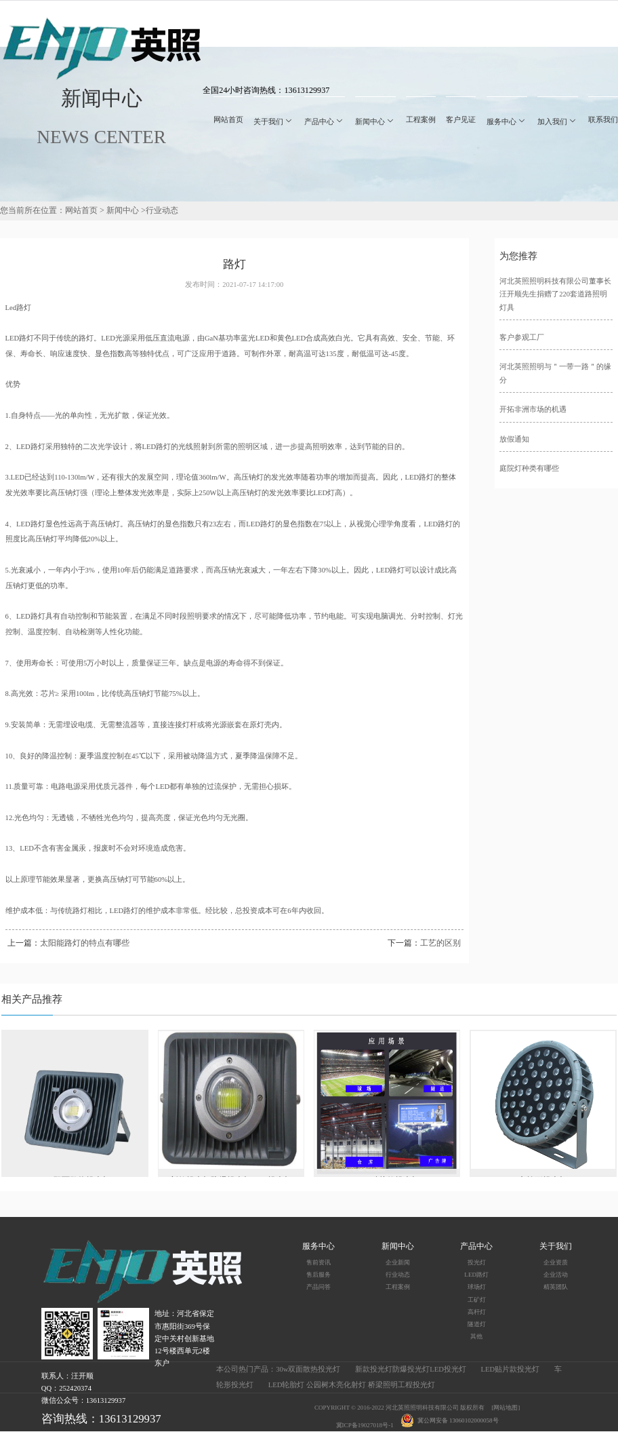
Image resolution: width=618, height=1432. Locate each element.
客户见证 (461, 119)
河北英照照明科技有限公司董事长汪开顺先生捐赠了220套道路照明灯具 (555, 294)
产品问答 (318, 1286)
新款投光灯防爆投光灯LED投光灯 (410, 1369)
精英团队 (555, 1286)
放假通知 (514, 439)
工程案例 (421, 119)
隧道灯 (477, 1324)
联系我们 (603, 119)
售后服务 (318, 1274)
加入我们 (557, 121)
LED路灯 (476, 1274)
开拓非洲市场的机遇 (532, 409)
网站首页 (228, 119)
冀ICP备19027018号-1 (365, 1425)
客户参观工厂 (521, 337)
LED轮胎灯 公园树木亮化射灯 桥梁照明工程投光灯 (351, 1385)
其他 (476, 1336)
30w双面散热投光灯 (308, 1369)
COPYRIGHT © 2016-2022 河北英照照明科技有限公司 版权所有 (399, 1407)
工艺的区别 (440, 943)
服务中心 (507, 121)
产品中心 (324, 121)
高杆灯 (477, 1312)
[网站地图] (505, 1407)
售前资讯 (318, 1262)
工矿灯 (477, 1299)
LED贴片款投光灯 (509, 1369)
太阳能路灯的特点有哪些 (84, 943)
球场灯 (477, 1286)
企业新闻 (398, 1262)
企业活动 (555, 1274)
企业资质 (555, 1262)
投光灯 (477, 1262)
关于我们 (273, 121)
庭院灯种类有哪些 (529, 468)
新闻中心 (375, 121)
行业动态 (162, 210)
